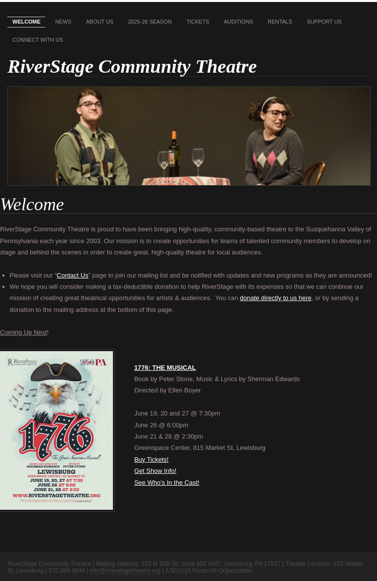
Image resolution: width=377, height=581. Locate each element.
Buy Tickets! (151, 459)
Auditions (238, 22)
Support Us (324, 22)
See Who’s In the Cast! (166, 482)
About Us (99, 22)
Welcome (26, 22)
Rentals (280, 22)
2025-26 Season (150, 22)
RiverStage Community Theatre (132, 66)
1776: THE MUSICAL (165, 367)
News (63, 22)
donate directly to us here (275, 298)
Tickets (198, 22)
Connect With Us (37, 40)
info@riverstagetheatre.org (125, 570)
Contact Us (72, 275)
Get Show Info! (155, 470)
